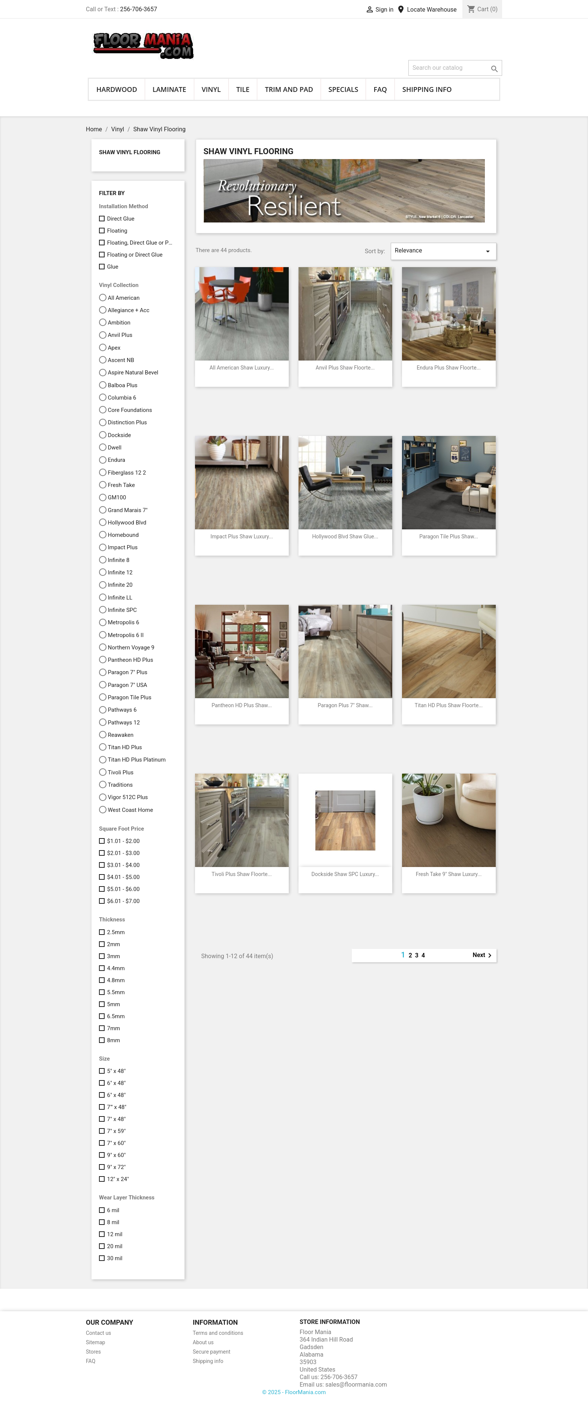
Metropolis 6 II (126, 635)
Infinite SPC (122, 610)
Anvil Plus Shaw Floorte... (345, 368)
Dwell (114, 447)
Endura (116, 460)
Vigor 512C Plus (128, 797)
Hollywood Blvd (127, 522)
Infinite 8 (118, 560)
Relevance (443, 251)
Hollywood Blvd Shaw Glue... (345, 536)
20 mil (114, 1246)
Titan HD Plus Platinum (136, 759)
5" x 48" (116, 1071)
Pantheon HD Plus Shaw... (242, 705)
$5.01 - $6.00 (123, 889)
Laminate (169, 89)
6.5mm (115, 1016)
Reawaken (120, 735)
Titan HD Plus (125, 747)
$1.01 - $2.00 (123, 841)
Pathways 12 (124, 722)
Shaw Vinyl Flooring (129, 152)
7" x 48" (116, 1119)
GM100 (117, 497)
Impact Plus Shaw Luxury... (241, 536)
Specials (343, 89)
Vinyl (211, 89)
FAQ (380, 89)
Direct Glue (120, 218)
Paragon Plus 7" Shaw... (345, 705)
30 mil (114, 1258)
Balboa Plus (122, 385)
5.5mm (115, 992)
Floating (117, 230)
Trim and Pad (289, 89)
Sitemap (95, 1342)
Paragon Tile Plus (129, 697)
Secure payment (211, 1352)
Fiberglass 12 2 (127, 472)
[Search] (455, 68)
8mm (113, 1040)
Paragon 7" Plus (127, 672)
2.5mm (115, 932)
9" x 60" (116, 1155)
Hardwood (116, 89)
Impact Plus (122, 547)
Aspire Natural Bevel (133, 372)
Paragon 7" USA (127, 685)
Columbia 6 (122, 397)
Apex (114, 347)
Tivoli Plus (120, 772)
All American (124, 298)
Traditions (120, 784)
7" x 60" (116, 1143)
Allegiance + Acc (128, 310)
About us (203, 1342)
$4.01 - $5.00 (123, 877)
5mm (113, 1004)
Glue (112, 266)
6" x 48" (116, 1083)
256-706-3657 (138, 9)
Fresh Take (121, 485)
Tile (243, 89)
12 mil (114, 1234)
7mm (113, 1028)
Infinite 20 (120, 585)
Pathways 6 (122, 709)
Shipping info (427, 89)
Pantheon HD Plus (130, 660)
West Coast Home (130, 810)
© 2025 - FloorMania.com (294, 1392)
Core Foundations (130, 410)
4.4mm (115, 968)
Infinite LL (120, 597)
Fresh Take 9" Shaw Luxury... (449, 874)
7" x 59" (116, 1131)
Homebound (123, 535)
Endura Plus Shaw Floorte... (448, 368)
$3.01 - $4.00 (123, 865)
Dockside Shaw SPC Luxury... (345, 874)
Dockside (119, 435)
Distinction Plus (127, 422)
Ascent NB (121, 360)
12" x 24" (118, 1179)
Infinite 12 (120, 572)
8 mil (113, 1222)
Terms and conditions (218, 1333)
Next (483, 955)
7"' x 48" (116, 1107)
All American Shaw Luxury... (242, 368)
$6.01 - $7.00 (123, 901)
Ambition (119, 322)
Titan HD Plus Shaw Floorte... (449, 705)
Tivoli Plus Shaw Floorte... (242, 874)
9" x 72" (116, 1167)
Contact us (98, 1333)
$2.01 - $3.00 (123, 853)
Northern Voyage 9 (131, 647)
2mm (113, 944)
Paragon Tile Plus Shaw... (448, 536)
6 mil (113, 1210)
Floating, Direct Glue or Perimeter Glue (140, 242)
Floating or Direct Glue (134, 254)
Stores (93, 1352)
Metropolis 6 (123, 622)
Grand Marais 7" (127, 510)
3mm (113, 956)
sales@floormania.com (356, 1384)
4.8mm (115, 980)
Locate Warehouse (426, 9)
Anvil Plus (120, 335)
